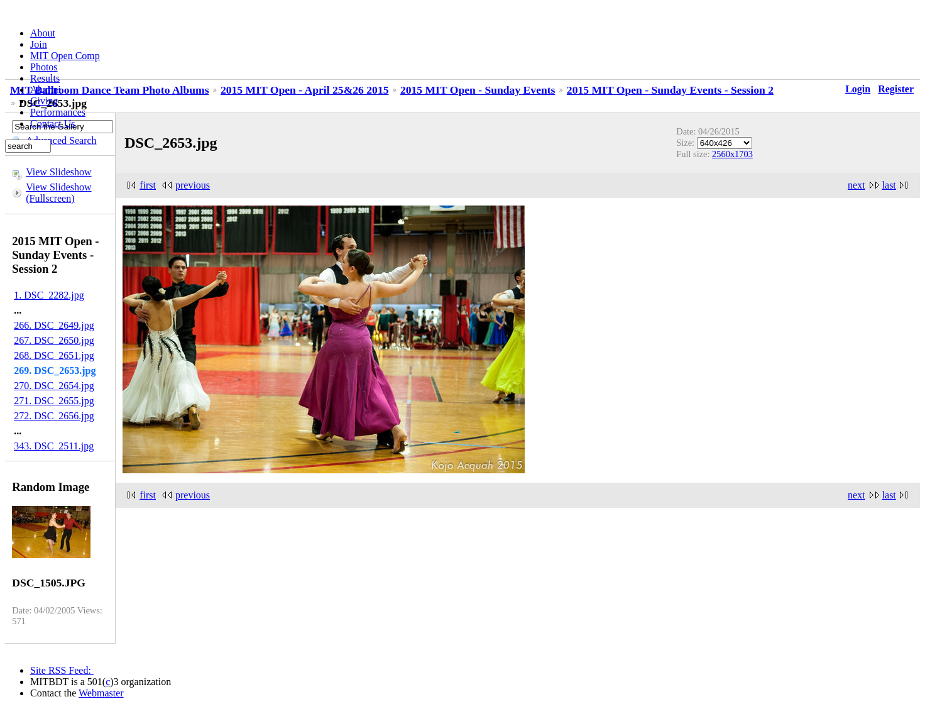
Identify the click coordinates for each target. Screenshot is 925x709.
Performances (57, 112)
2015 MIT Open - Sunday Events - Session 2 (670, 90)
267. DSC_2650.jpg (54, 340)
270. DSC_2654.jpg (54, 385)
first (148, 185)
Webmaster (101, 693)
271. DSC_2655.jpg (54, 400)
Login (857, 89)
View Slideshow (58, 172)
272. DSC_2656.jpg (54, 415)
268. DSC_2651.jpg (54, 355)
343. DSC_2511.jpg (54, 446)
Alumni (45, 89)
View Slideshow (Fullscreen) (58, 193)
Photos (44, 67)
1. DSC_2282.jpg (49, 295)
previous (192, 185)
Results (45, 78)
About (42, 33)
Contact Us (52, 123)
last (889, 185)
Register (896, 89)
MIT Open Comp (65, 55)
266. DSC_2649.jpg (54, 325)
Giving (44, 101)
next (856, 185)
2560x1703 (732, 154)
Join (38, 44)
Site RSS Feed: (62, 670)
